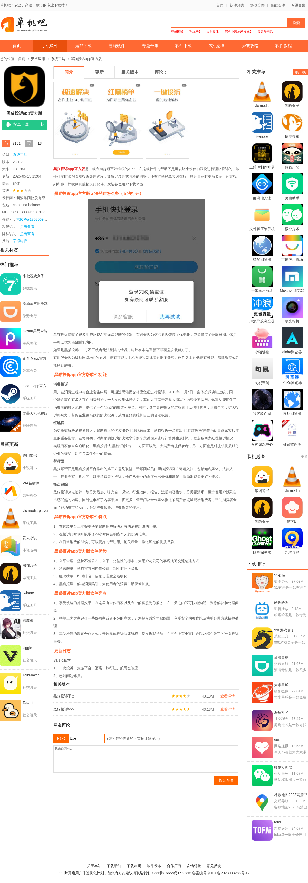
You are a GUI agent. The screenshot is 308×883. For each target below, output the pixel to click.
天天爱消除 (265, 31)
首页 (220, 5)
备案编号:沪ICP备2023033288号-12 (220, 873)
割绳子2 (194, 31)
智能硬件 (278, 5)
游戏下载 (83, 46)
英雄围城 (177, 31)
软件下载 (183, 46)
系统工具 (58, 59)
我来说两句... (145, 759)
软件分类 (237, 5)
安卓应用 (38, 59)
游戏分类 (257, 5)
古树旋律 (212, 31)
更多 (304, 457)
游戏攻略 (250, 46)
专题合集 (298, 5)
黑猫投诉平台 (64, 696)
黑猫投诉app (63, 709)
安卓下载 (21, 124)
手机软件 (50, 46)
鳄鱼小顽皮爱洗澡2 (238, 31)
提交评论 (226, 780)
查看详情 (227, 696)
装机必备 (217, 46)
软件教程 (283, 46)
